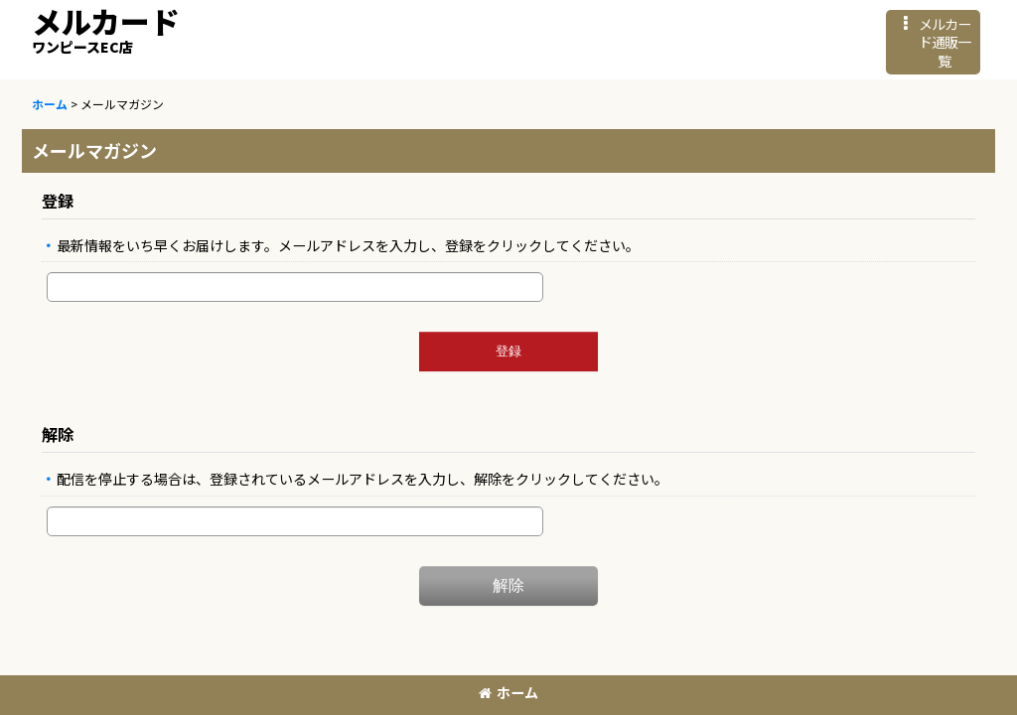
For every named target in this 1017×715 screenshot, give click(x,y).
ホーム (508, 692)
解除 (57, 434)
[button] (933, 42)
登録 (57, 201)
